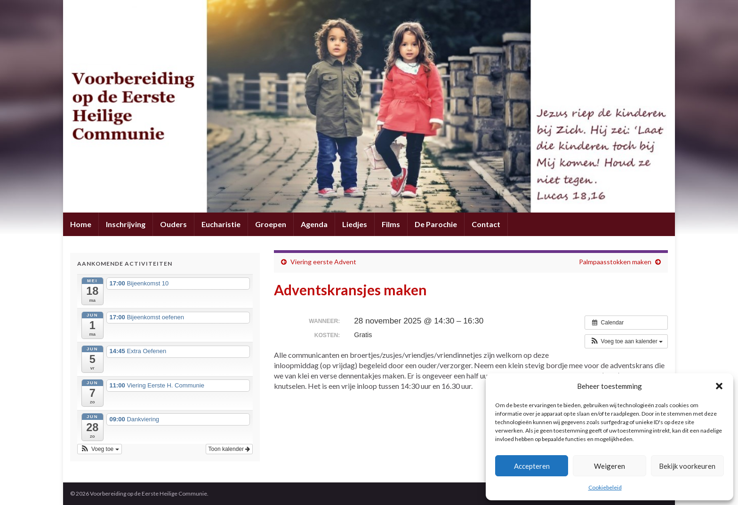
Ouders (173, 224)
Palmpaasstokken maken (615, 262)
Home (80, 224)
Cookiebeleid (605, 487)
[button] (719, 386)
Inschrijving (125, 224)
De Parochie (436, 224)
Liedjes (354, 224)
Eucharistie (221, 224)
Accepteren (532, 466)
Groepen (270, 224)
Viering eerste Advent (323, 262)
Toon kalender (229, 449)
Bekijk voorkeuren (687, 466)
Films (391, 224)
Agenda (314, 224)
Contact (486, 224)
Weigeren (609, 466)
